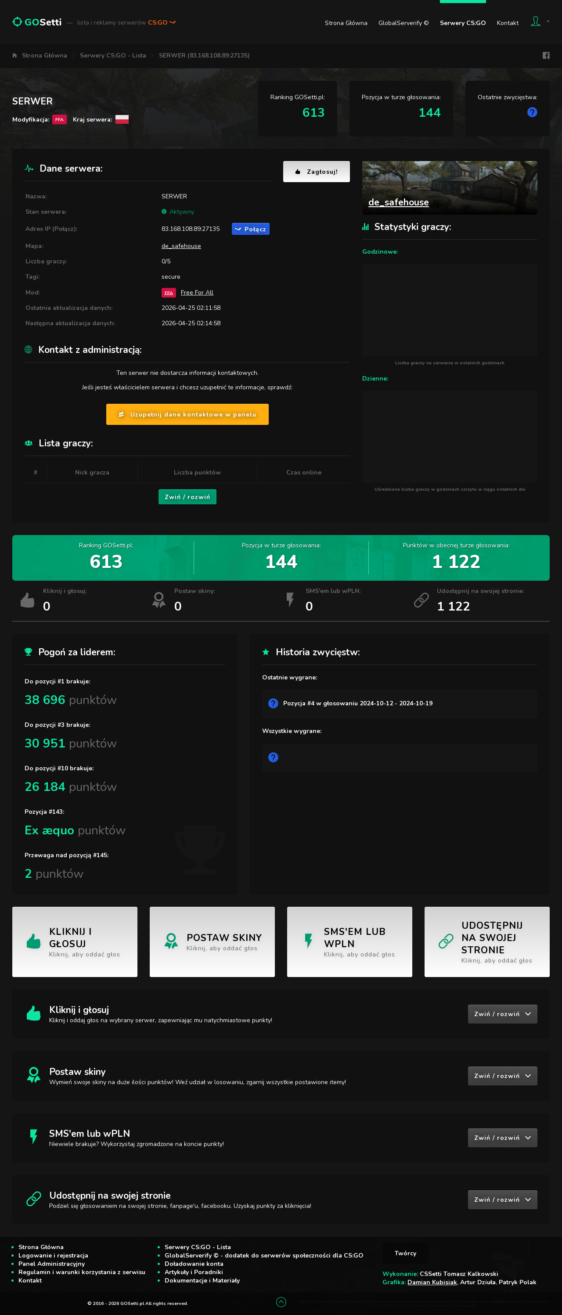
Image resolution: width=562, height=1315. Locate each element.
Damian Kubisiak (432, 1282)
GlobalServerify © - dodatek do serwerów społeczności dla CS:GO (264, 1255)
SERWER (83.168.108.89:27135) (204, 55)
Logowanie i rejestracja (53, 1255)
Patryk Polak (518, 1282)
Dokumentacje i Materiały (202, 1280)
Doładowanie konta (194, 1264)
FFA (169, 292)
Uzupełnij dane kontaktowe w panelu (187, 414)
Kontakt (508, 23)
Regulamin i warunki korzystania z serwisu (81, 1272)
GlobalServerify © (403, 23)
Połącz (251, 229)
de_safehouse (181, 246)
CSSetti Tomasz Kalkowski (459, 1274)
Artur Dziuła (478, 1282)
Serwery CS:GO (463, 23)
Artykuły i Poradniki (194, 1272)
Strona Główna (346, 23)
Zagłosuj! (316, 172)
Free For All (197, 292)
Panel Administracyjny (51, 1264)
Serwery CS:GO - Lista (113, 55)
